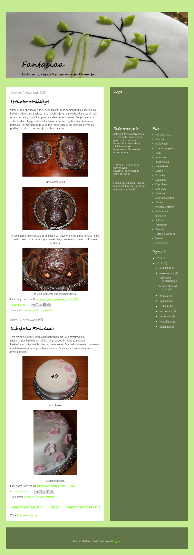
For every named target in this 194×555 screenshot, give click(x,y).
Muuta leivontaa (164, 197)
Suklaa (159, 220)
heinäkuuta (166, 311)
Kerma (159, 170)
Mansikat (160, 188)
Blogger (116, 541)
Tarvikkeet (161, 224)
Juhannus (160, 157)
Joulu (158, 152)
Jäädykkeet (161, 166)
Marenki (160, 193)
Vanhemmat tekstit (83, 507)
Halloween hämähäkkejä (29, 102)
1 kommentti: (18, 304)
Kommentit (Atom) (27, 515)
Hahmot (160, 139)
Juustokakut (162, 161)
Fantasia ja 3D (31, 310)
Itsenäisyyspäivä (165, 148)
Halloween (47, 310)
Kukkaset (28, 496)
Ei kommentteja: (19, 491)
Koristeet (160, 175)
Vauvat (159, 238)
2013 (159, 258)
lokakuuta (165, 295)
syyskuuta (165, 300)
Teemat (159, 229)
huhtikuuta (165, 326)
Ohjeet (159, 202)
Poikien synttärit (164, 206)
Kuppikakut (161, 184)
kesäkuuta (165, 316)
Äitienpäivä (161, 243)
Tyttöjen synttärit (45, 496)
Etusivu (54, 507)
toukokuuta (166, 321)
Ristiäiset (160, 215)
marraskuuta (167, 273)
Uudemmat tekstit (26, 507)
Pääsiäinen (161, 211)
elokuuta (164, 306)
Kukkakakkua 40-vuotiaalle (32, 329)
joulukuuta (165, 267)
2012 (159, 263)
